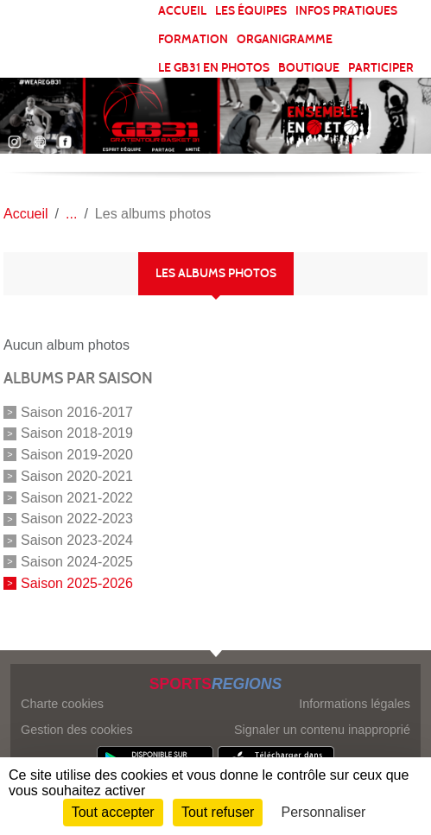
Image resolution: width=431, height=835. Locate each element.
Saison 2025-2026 (77, 583)
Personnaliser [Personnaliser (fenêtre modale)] (324, 812)
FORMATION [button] (193, 39)
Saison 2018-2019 (77, 433)
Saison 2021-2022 (77, 497)
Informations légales (354, 704)
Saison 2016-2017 (77, 411)
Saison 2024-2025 (77, 561)
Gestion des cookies (77, 730)
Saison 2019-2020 (77, 454)
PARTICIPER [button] (381, 67)
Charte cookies (62, 704)
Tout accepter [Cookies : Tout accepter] (113, 812)
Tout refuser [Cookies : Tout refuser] (217, 812)
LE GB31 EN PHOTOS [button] (213, 67)
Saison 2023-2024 (77, 540)
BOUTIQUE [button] (308, 67)
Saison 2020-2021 (77, 476)
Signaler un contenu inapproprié (322, 730)
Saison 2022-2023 (77, 518)
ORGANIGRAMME (285, 39)
